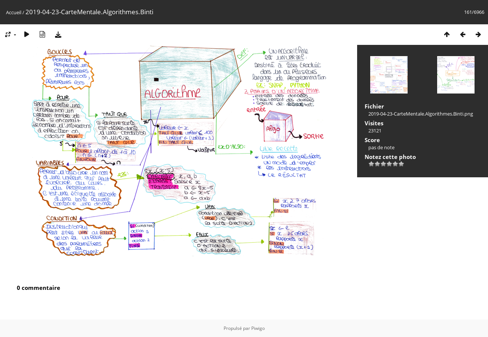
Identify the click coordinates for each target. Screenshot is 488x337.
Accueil (13, 12)
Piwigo (258, 328)
